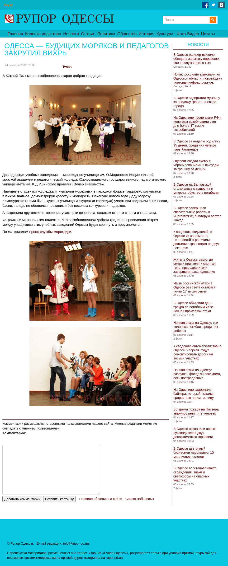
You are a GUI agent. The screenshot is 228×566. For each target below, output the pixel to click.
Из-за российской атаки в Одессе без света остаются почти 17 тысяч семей (194, 287)
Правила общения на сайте (100, 499)
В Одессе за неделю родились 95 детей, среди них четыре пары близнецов (196, 145)
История (146, 34)
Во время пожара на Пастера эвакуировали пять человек (196, 411)
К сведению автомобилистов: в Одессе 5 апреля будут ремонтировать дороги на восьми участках (197, 352)
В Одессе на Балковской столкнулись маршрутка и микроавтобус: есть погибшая (196, 188)
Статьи (87, 34)
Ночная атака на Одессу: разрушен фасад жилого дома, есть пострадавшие (197, 374)
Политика (106, 34)
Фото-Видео (187, 34)
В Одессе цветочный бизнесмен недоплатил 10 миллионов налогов (193, 452)
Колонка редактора (43, 34)
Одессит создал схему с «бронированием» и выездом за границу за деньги (196, 165)
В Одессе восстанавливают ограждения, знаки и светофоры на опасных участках (194, 474)
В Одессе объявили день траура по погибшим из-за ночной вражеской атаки (193, 307)
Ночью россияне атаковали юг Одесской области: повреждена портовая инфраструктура (197, 78)
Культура (165, 34)
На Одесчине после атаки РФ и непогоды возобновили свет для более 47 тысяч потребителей (197, 124)
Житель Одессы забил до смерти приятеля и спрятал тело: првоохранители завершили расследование (194, 266)
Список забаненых (139, 499)
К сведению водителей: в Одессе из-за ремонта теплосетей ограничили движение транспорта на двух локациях (196, 240)
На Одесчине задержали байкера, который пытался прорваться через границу (193, 394)
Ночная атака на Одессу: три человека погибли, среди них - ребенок (196, 327)
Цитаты (208, 34)
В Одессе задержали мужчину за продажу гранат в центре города (196, 102)
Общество (127, 34)
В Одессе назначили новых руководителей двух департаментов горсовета (194, 433)
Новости (71, 34)
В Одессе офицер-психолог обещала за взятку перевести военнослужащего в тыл (196, 59)
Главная (15, 34)
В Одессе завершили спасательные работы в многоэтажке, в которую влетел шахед (197, 214)
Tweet (67, 67)
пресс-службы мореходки (50, 232)
